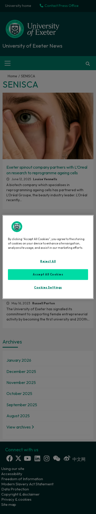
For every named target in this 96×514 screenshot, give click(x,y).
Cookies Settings (48, 287)
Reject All (48, 261)
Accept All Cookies (48, 274)
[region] (47, 257)
